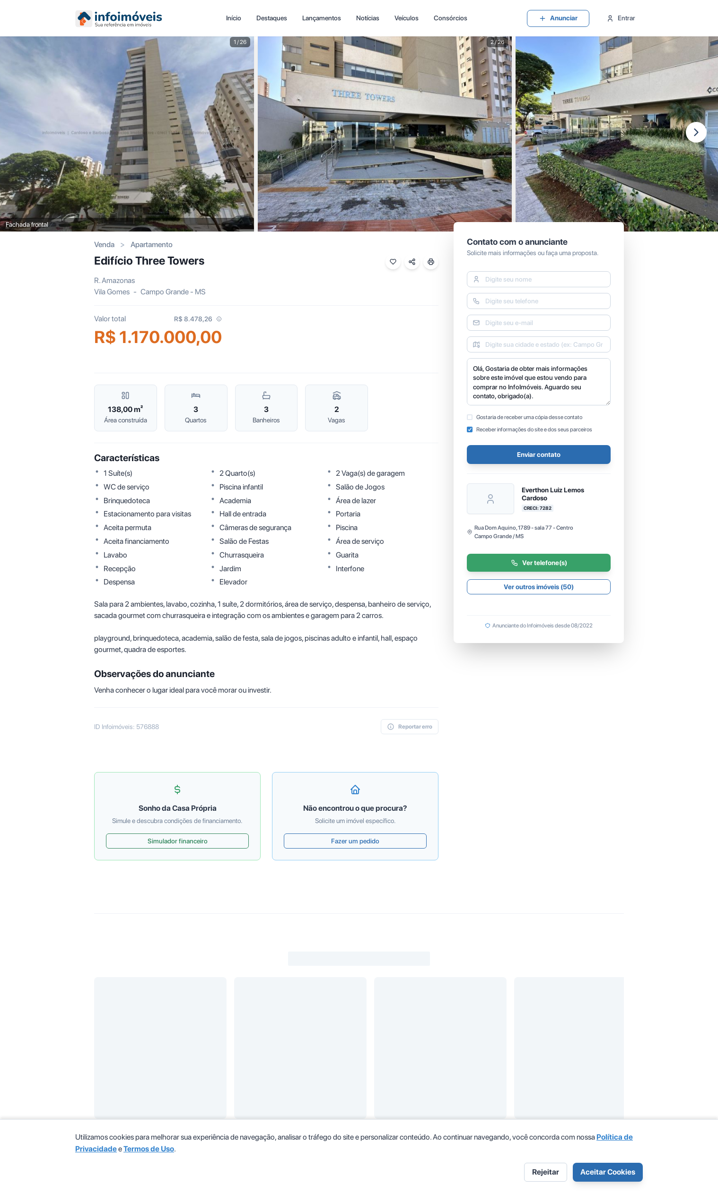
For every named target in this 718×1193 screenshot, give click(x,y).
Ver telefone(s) (539, 562)
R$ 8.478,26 (198, 319)
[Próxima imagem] (696, 132)
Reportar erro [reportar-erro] (409, 726)
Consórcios (450, 18)
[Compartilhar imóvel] (412, 261)
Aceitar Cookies (607, 1171)
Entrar (620, 18)
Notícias (367, 18)
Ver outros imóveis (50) (539, 587)
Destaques (271, 18)
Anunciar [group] (558, 18)
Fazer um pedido (355, 841)
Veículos (406, 18)
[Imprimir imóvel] (430, 261)
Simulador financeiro (178, 841)
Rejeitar (545, 1171)
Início (233, 18)
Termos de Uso (148, 1148)
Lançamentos (321, 18)
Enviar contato (538, 454)
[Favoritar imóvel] (393, 261)
